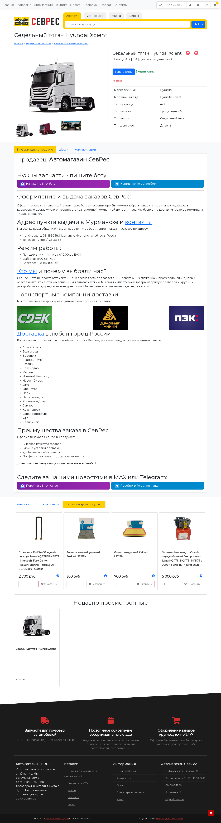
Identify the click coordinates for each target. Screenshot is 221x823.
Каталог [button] (23, 5)
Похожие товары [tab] (47, 504)
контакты (138, 222)
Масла (72, 790)
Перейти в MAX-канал (39, 486)
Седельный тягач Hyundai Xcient (36, 648)
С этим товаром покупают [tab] (84, 504)
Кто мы (27, 271)
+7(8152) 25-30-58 (171, 5)
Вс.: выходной (173, 792)
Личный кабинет (126, 771)
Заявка (134, 15)
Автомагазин (43, 5)
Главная (9, 5)
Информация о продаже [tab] (35, 149)
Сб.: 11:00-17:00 (173, 785)
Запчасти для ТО (78, 783)
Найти (198, 24)
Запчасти (73, 797)
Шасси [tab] (64, 149)
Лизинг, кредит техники (130, 792)
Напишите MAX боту (38, 184)
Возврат (105, 5)
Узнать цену (123, 71)
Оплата (75, 5)
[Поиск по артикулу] (127, 24)
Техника (61, 5)
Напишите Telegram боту (136, 184)
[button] (214, 5)
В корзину (49, 584)
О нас (120, 785)
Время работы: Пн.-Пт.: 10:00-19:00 (185, 778)
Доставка (90, 5)
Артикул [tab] (72, 15)
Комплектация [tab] (85, 149)
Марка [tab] (116, 15)
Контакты (120, 5)
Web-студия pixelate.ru (169, 818)
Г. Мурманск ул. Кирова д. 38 (182, 771)
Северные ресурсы (57, 818)
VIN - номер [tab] (95, 15)
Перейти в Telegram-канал (137, 486)
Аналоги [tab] (23, 504)
